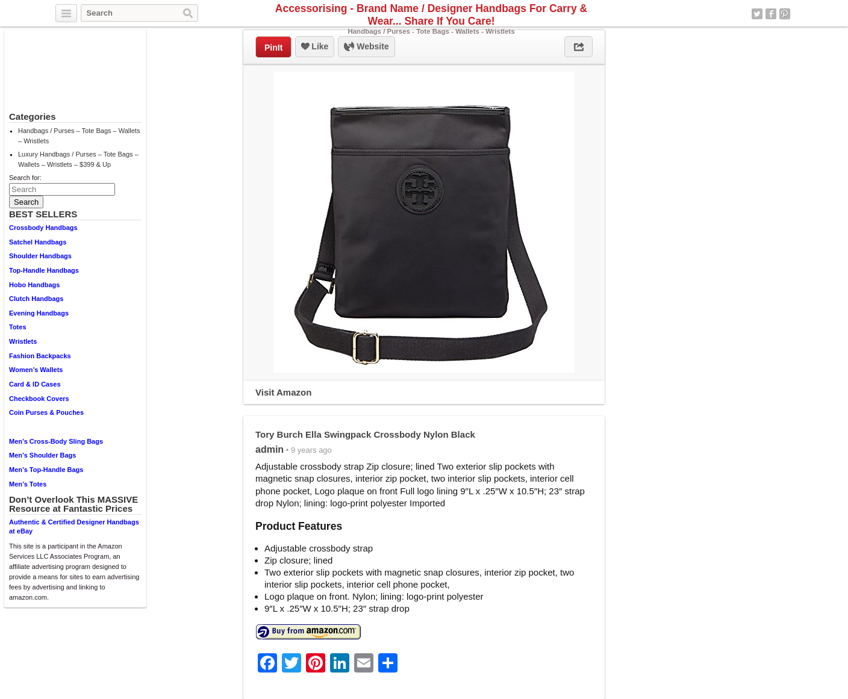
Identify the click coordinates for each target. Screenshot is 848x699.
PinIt (273, 47)
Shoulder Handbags (40, 255)
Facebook (771, 14)
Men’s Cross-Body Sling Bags (56, 441)
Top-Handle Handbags (44, 270)
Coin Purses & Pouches (46, 412)
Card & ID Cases (35, 384)
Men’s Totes (27, 484)
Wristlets (23, 341)
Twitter (757, 14)
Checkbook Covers (39, 398)
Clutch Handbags (36, 298)
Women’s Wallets (36, 369)
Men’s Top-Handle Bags (46, 469)
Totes (17, 327)
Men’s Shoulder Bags (42, 455)
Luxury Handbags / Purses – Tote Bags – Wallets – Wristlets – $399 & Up (78, 159)
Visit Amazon (283, 392)
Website (366, 47)
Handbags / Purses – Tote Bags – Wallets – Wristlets (79, 135)
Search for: (25, 177)
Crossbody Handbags (43, 227)
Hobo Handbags (34, 284)
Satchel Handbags (37, 242)
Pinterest (785, 14)
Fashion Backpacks (40, 355)
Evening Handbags (39, 313)
